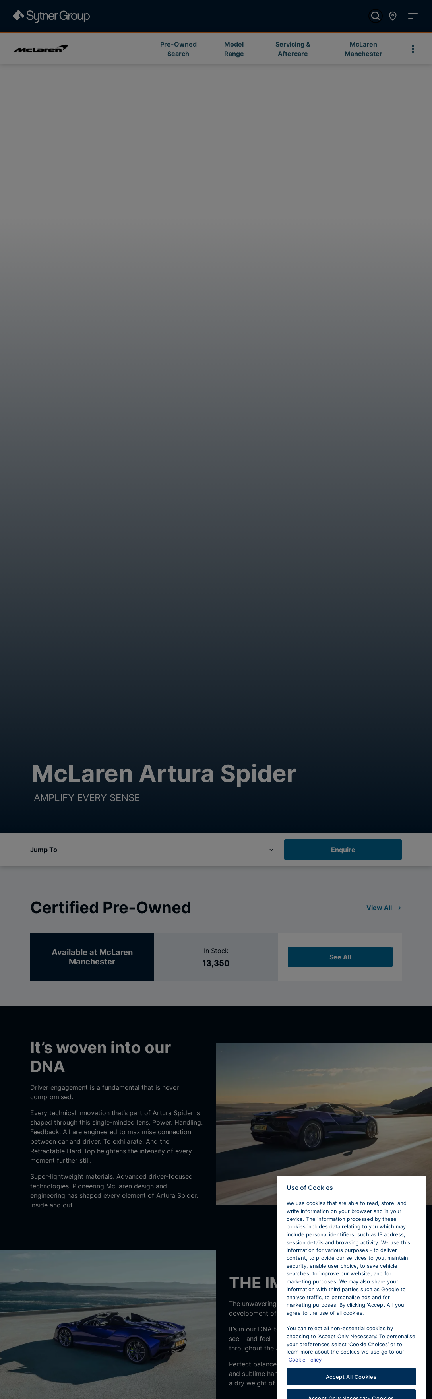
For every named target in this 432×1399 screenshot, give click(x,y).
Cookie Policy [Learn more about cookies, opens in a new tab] (305, 1367)
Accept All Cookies (351, 1384)
